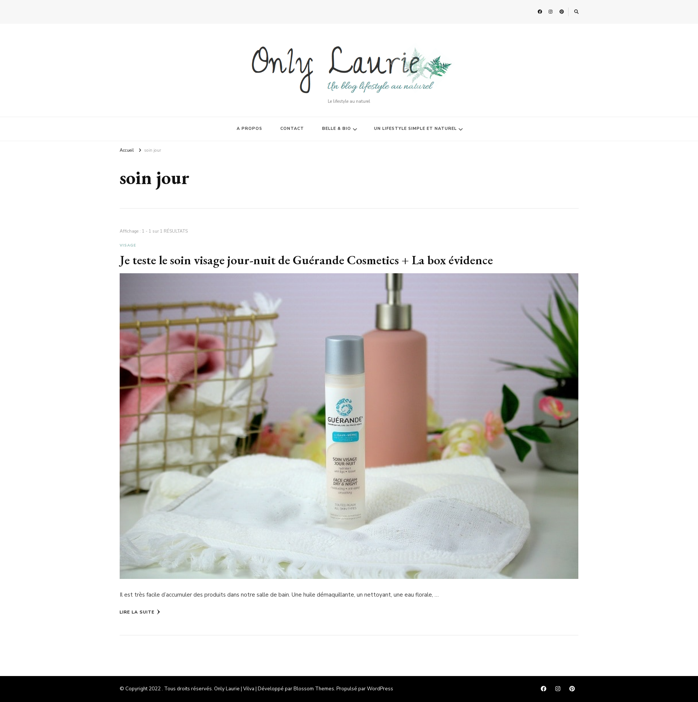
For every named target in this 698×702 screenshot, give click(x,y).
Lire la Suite (140, 612)
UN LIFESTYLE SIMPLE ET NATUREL (415, 128)
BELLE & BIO (336, 128)
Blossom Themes (313, 688)
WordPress (380, 688)
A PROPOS (249, 128)
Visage (128, 245)
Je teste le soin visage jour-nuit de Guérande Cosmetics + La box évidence (306, 259)
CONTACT (292, 128)
